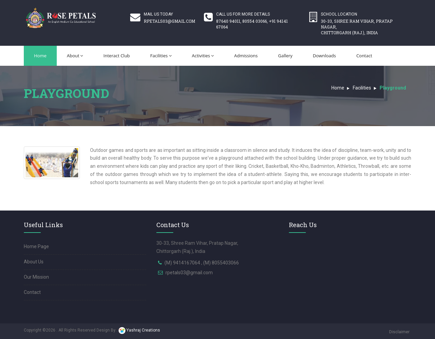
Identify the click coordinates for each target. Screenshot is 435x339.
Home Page (36, 246)
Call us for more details (243, 14)
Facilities (160, 56)
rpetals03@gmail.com (189, 272)
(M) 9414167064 (182, 262)
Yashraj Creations (139, 330)
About (75, 56)
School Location (364, 24)
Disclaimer (399, 332)
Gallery (285, 56)
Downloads (324, 56)
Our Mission (36, 277)
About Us (34, 261)
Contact (364, 56)
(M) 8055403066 (221, 262)
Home (40, 56)
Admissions (246, 56)
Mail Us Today (169, 18)
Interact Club (116, 56)
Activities (203, 56)
